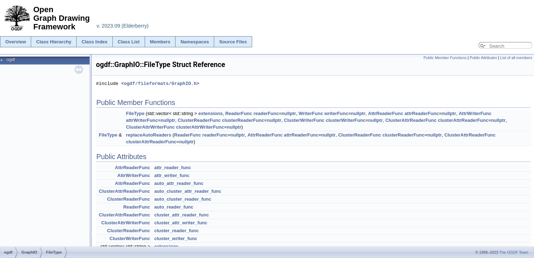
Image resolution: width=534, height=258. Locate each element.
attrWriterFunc (142, 120)
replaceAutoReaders (148, 135)
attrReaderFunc (421, 113)
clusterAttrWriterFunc (200, 127)
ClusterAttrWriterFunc (150, 127)
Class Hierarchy (53, 41)
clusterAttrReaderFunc (463, 120)
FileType (135, 113)
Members (160, 41)
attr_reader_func (172, 167)
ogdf (10, 59)
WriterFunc (311, 113)
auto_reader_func (173, 207)
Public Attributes (483, 58)
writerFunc (336, 113)
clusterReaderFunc (243, 120)
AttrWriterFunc (475, 113)
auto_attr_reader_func (178, 183)
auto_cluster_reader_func (182, 199)
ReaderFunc (238, 113)
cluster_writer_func (175, 238)
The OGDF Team (513, 252)
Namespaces (195, 41)
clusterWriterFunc (346, 120)
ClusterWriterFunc (304, 120)
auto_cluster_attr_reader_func (187, 191)
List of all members (516, 58)
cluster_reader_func (176, 230)
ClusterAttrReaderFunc (411, 120)
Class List (129, 41)
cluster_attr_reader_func (181, 215)
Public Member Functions (445, 58)
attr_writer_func (171, 175)
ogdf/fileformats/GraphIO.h (160, 83)
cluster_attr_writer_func (180, 222)
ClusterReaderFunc (199, 120)
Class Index (94, 41)
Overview (15, 41)
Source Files (233, 41)
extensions (210, 113)
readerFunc (266, 113)
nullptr (289, 113)
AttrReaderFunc (385, 113)
